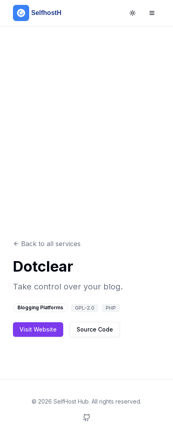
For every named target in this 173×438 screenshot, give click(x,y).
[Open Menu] (152, 13)
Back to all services (47, 244)
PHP (111, 308)
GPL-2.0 (84, 308)
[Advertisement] (86, 133)
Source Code (95, 329)
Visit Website (38, 329)
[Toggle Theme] (132, 13)
